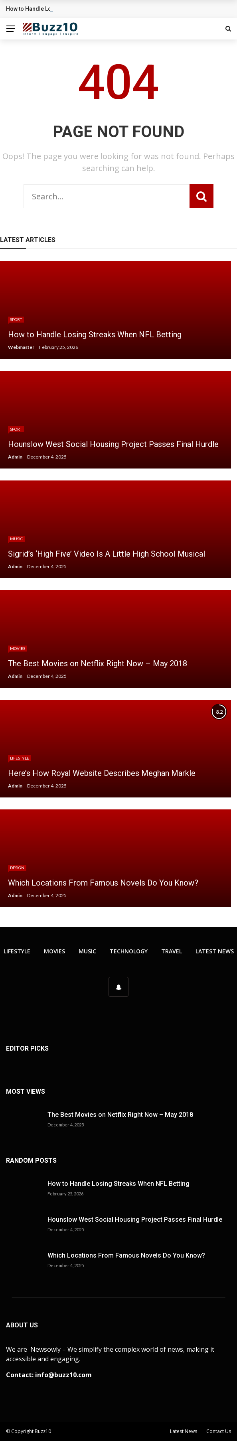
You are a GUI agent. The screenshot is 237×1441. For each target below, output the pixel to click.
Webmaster (21, 347)
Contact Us (218, 1431)
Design (17, 867)
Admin (15, 457)
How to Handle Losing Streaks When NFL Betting (118, 1183)
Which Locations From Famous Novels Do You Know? (126, 1255)
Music (16, 538)
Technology (129, 951)
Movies (17, 648)
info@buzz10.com (63, 1374)
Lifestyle (19, 758)
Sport (16, 319)
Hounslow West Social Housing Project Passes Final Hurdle (134, 1219)
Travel (171, 951)
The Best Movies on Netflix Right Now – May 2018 (120, 1114)
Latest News (215, 951)
